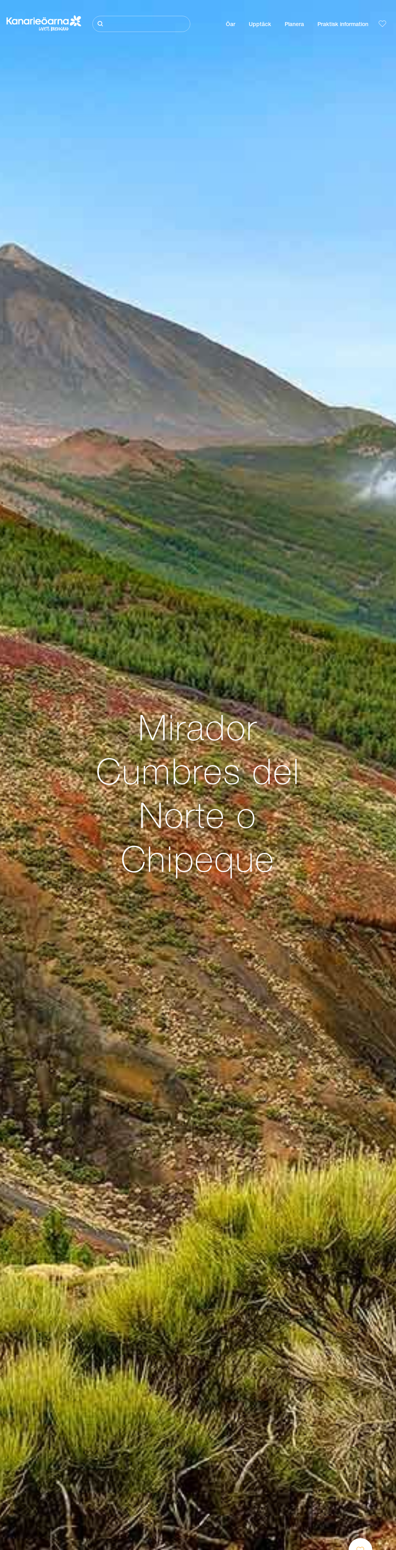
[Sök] (141, 24)
